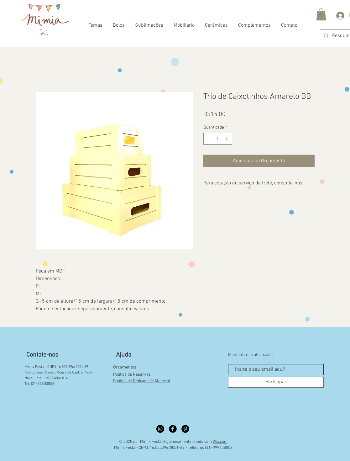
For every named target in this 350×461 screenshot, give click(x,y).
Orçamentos (124, 367)
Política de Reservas (132, 374)
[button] (321, 14)
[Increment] (227, 138)
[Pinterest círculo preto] (185, 429)
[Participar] (276, 382)
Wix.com (220, 441)
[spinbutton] (217, 138)
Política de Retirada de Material (141, 381)
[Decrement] (208, 138)
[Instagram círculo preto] (160, 429)
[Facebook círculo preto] (173, 429)
